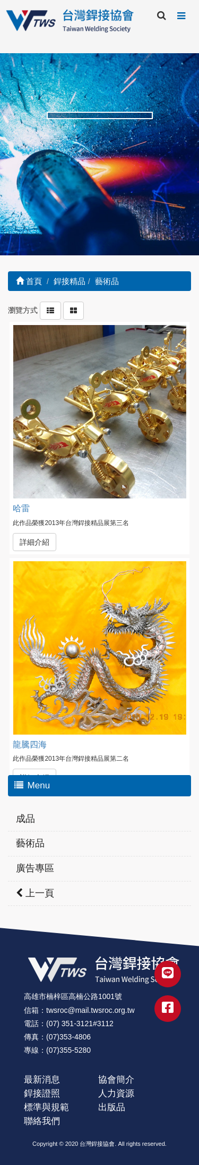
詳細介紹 (34, 542)
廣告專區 (35, 868)
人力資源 (116, 1093)
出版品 (111, 1107)
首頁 (29, 281)
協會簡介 (116, 1080)
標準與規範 (46, 1107)
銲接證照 (42, 1093)
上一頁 (35, 893)
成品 (25, 818)
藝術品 (30, 843)
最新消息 (42, 1080)
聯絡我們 (42, 1121)
